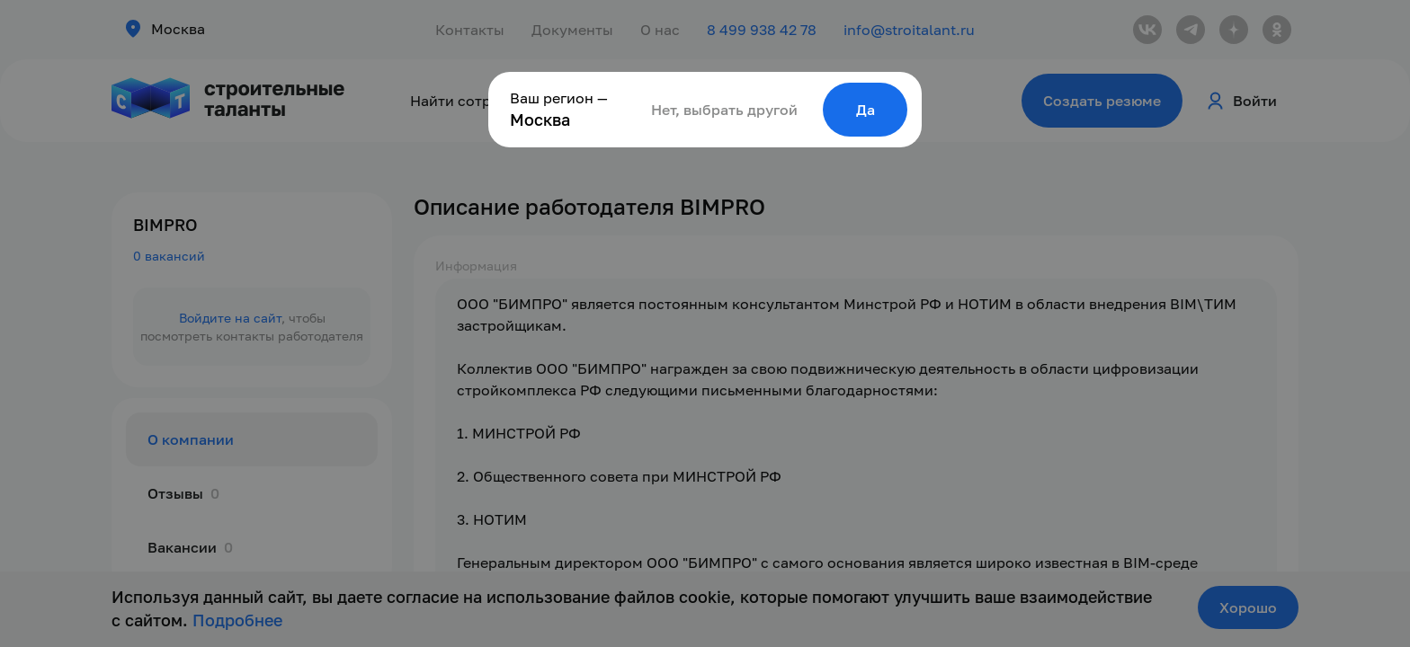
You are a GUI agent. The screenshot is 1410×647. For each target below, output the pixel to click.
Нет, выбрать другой (724, 110)
